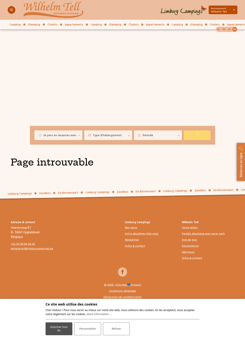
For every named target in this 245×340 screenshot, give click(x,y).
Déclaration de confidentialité (122, 297)
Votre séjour (190, 227)
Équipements (190, 245)
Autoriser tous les (59, 328)
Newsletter (132, 239)
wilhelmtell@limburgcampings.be (32, 248)
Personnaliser (87, 328)
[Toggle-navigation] (11, 10)
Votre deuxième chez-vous (141, 233)
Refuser (116, 328)
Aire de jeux (189, 239)
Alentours (188, 252)
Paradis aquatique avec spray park (203, 233)
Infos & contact (135, 245)
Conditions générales (122, 290)
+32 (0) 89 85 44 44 (23, 244)
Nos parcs (131, 227)
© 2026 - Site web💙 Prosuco (122, 284)
